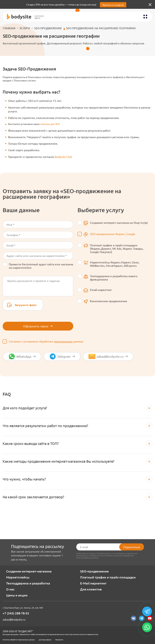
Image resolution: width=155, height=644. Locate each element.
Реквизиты (59, 639)
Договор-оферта (45, 639)
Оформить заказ (38, 326)
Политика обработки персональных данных (19, 639)
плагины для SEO (50, 123)
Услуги (25, 28)
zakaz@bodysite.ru (14, 619)
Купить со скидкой (113, 4)
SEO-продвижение (48, 28)
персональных (63, 341)
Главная (9, 28)
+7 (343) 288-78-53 (16, 613)
